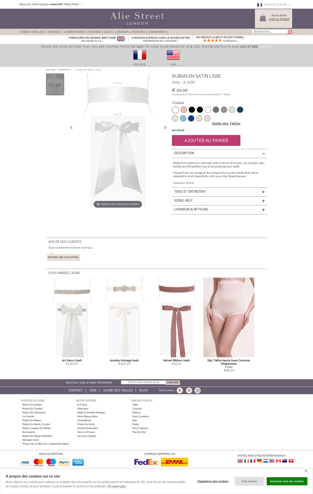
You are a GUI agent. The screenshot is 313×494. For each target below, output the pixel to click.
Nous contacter (140, 416)
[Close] (266, 46)
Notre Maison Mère (87, 416)
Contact (76, 390)
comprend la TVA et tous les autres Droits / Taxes (201, 94)
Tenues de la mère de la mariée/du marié (45, 443)
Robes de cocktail (32, 408)
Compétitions (84, 420)
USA (173, 64)
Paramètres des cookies (213, 481)
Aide (93, 390)
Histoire (94, 32)
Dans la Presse (85, 432)
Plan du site (139, 432)
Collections (64, 69)
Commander (157, 32)
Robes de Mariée (31, 420)
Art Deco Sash (72, 360)
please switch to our (230, 46)
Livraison (122, 32)
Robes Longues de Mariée (36, 428)
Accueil (50, 69)
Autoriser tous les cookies (287, 481)
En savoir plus (117, 486)
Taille (135, 404)
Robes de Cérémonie (33, 412)
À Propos (82, 404)
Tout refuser (249, 481)
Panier (135, 424)
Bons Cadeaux (140, 428)
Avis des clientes (86, 436)
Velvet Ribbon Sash (176, 360)
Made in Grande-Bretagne (91, 412)
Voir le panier (279, 19)
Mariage (54, 32)
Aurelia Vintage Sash (124, 360)
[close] (306, 470)
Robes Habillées (33, 32)
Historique (82, 408)
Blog (108, 32)
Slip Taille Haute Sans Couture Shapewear (228, 362)
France (139, 64)
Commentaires (74, 32)
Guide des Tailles (226, 123)
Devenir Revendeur (87, 428)
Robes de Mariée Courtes (36, 424)
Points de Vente (86, 424)
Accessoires (28, 432)
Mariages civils (30, 440)
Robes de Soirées (32, 404)
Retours (138, 32)
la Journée (28, 416)
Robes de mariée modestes (37, 436)
